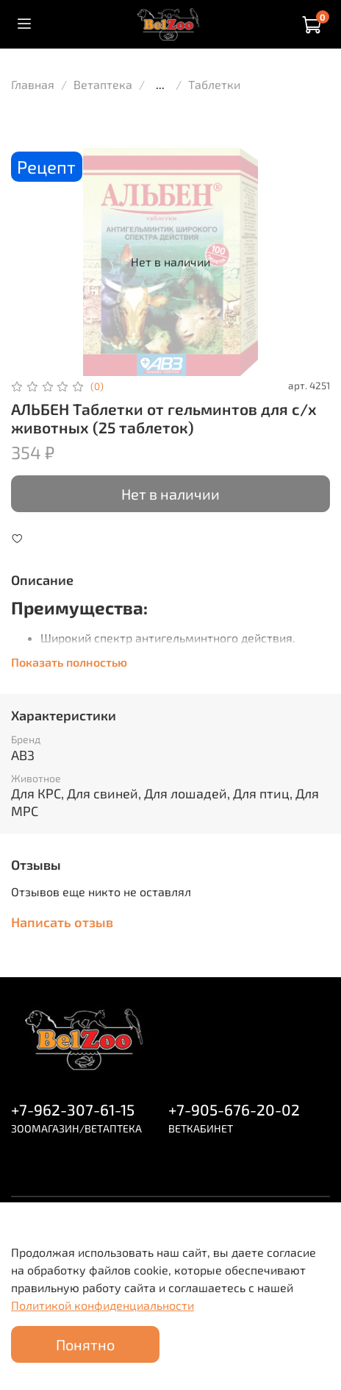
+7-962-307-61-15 (72, 1109)
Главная (32, 84)
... (160, 84)
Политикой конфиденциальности (102, 1305)
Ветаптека (102, 84)
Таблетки (214, 84)
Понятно (85, 1344)
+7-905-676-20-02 (234, 1109)
